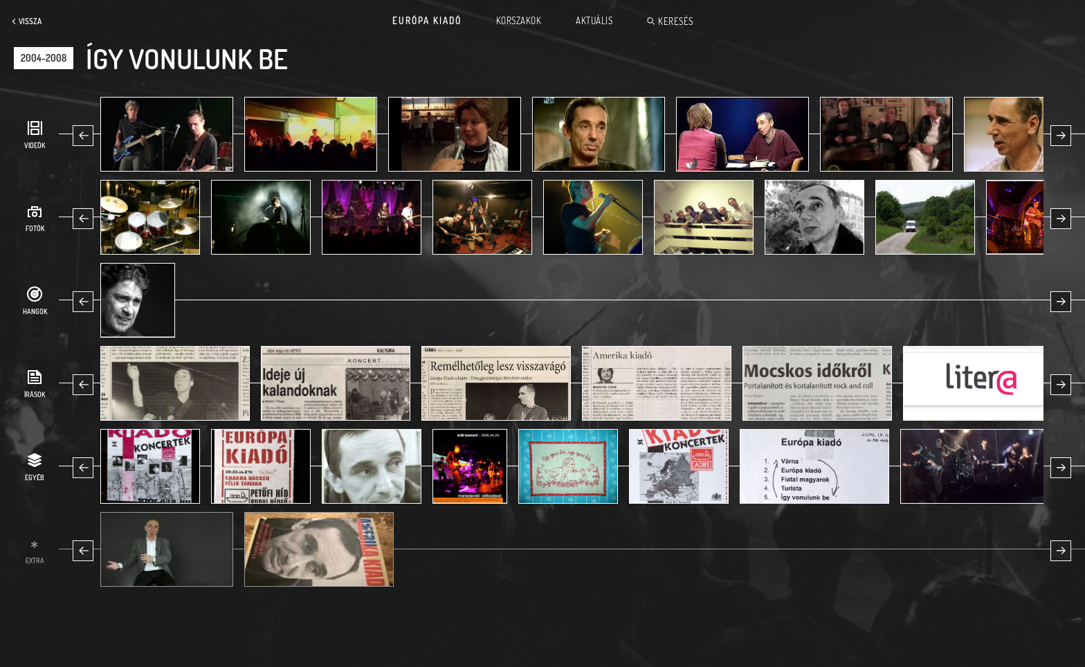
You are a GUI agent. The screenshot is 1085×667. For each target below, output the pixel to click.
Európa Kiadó (427, 20)
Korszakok (519, 20)
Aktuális (594, 20)
